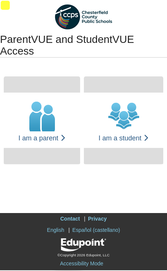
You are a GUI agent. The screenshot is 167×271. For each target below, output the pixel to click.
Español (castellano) (96, 230)
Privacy (97, 219)
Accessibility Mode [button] (81, 263)
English (55, 230)
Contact (70, 219)
